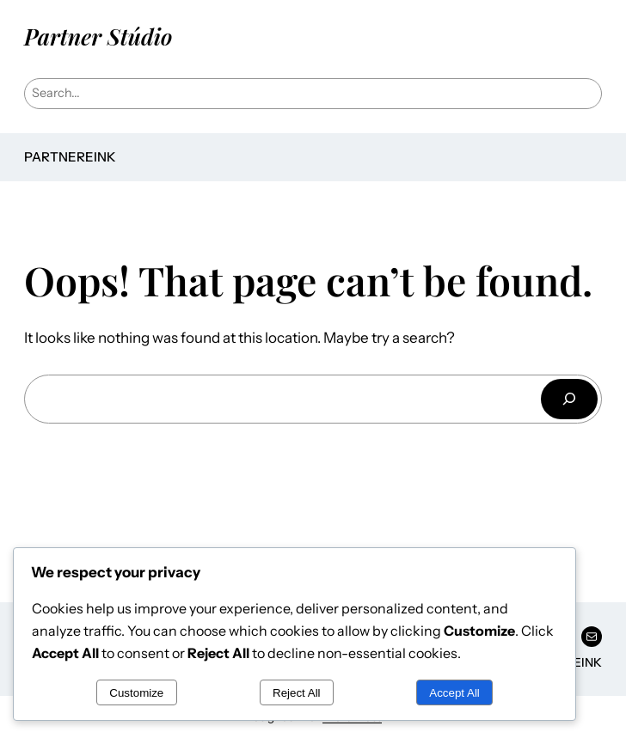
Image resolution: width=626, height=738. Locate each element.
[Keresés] (569, 399)
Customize (136, 692)
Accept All (454, 692)
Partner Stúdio (98, 36)
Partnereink (70, 157)
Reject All (297, 692)
